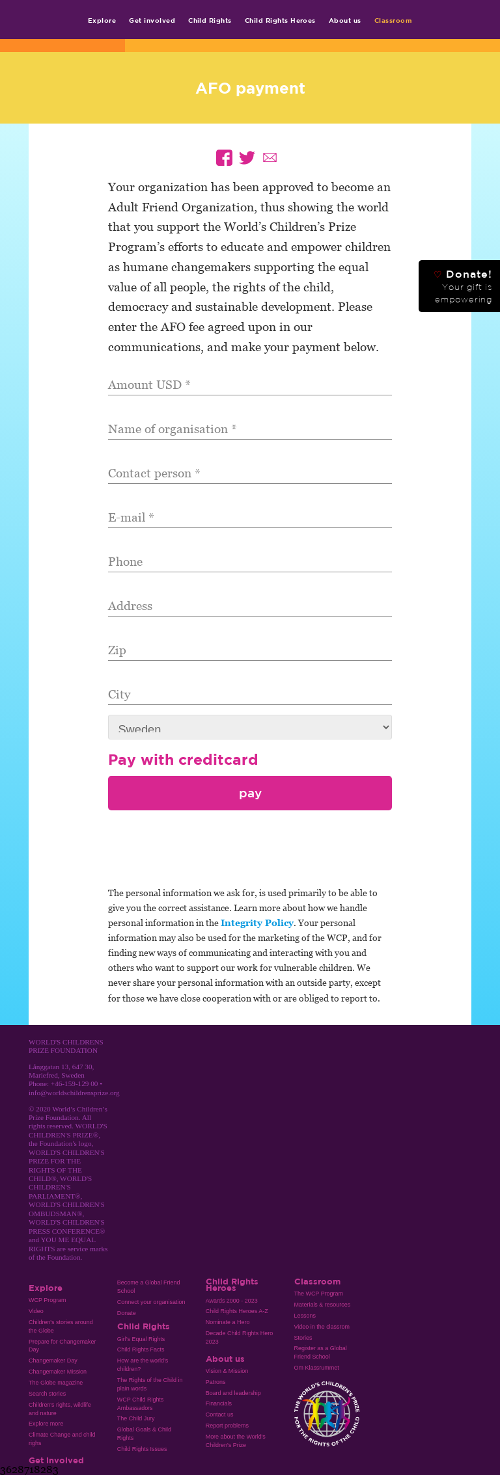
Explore (102, 20)
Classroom (393, 20)
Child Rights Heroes (280, 20)
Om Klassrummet (316, 1367)
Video (36, 1311)
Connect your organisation (151, 1302)
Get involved (152, 20)
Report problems (227, 1425)
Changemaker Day (53, 1360)
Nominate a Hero (228, 1322)
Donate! (463, 286)
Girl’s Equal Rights (141, 1339)
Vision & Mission (227, 1371)
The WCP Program (318, 1293)
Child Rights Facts (141, 1349)
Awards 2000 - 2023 (232, 1300)
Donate (126, 1313)
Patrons (216, 1382)
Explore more (46, 1423)
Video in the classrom (322, 1326)
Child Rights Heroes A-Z (237, 1311)
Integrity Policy (257, 922)
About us (345, 20)
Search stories (47, 1393)
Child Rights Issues (142, 1449)
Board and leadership (233, 1393)
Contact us (220, 1414)
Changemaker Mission (58, 1371)
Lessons (305, 1315)
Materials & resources (322, 1304)
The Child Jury (136, 1418)
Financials (219, 1403)
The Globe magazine (56, 1382)
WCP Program (47, 1300)
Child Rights (210, 20)
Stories (303, 1338)
